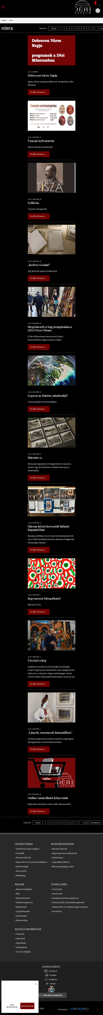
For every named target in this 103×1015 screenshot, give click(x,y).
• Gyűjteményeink (22, 911)
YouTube (52, 975)
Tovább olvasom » (37, 92)
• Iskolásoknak (57, 857)
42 (86, 822)
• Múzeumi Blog (21, 920)
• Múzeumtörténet (22, 898)
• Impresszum (57, 893)
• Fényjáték (19, 853)
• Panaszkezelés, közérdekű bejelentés (68, 902)
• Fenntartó (19, 934)
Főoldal (3, 20)
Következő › (96, 822)
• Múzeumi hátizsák (23, 857)
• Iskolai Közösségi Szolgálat (27, 849)
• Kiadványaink (21, 916)
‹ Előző (53, 28)
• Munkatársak (21, 907)
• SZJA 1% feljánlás (23, 952)
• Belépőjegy (20, 875)
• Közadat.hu (56, 911)
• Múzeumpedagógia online (62, 866)
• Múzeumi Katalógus (23, 889)
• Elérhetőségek (21, 866)
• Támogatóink (21, 947)
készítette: (63, 1009)
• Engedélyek (20, 943)
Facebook (53, 971)
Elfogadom (27, 1006)
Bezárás (34, 984)
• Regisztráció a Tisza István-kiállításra (31, 862)
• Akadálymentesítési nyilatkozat (64, 898)
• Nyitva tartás (21, 871)
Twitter (53, 983)
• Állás (17, 893)
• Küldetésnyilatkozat (24, 902)
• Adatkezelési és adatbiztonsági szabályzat (69, 907)
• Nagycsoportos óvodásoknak (64, 853)
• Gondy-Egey (56, 889)
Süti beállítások (12, 1006)
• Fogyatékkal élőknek (60, 862)
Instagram (53, 979)
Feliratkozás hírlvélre (53, 995)
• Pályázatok (20, 938)
